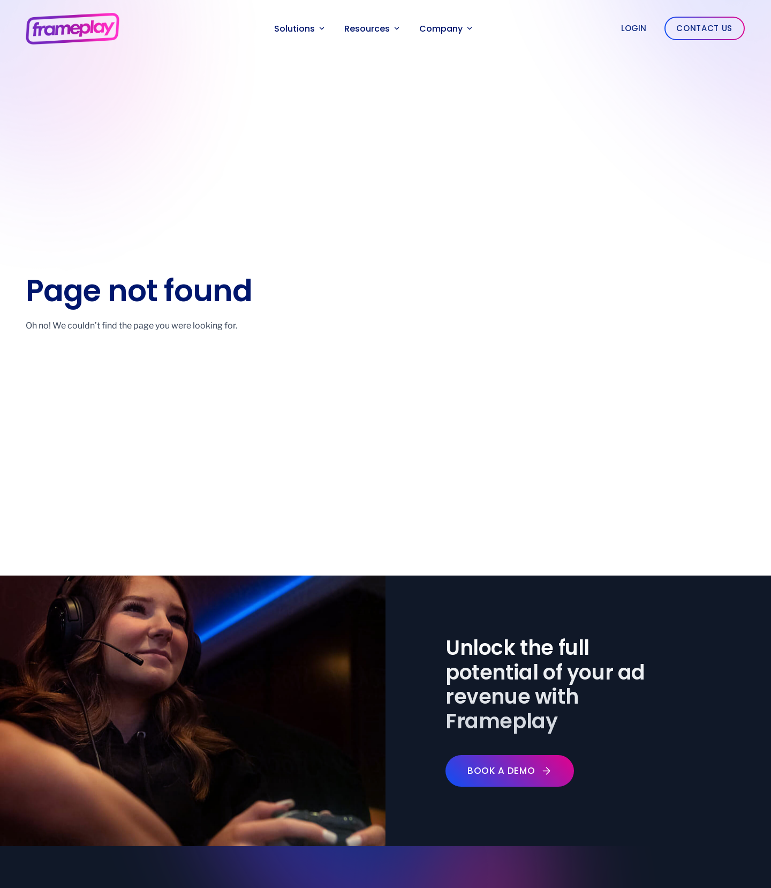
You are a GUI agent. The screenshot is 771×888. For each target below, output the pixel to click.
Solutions (299, 28)
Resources (371, 28)
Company (445, 28)
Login (633, 28)
